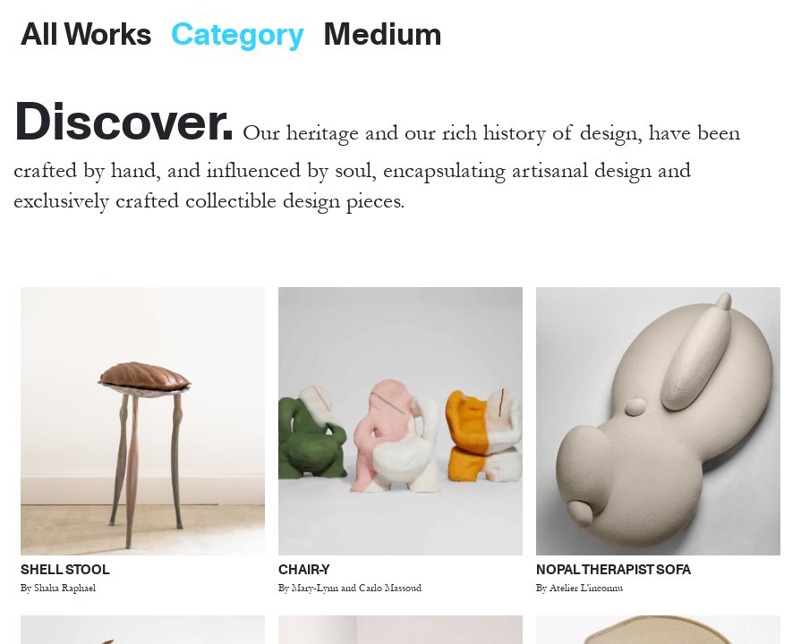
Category (237, 33)
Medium (382, 33)
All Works (86, 33)
